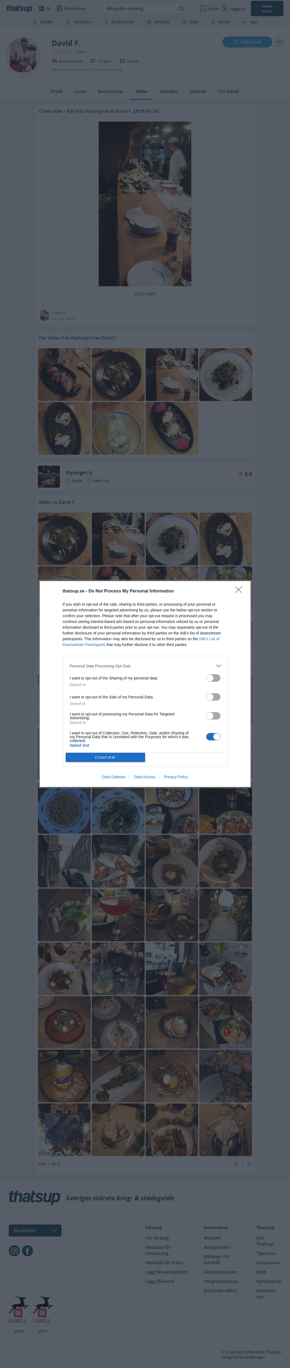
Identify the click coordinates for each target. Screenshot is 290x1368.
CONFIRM (105, 757)
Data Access (144, 777)
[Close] (240, 591)
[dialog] (145, 684)
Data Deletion (114, 777)
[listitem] (145, 666)
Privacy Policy (176, 777)
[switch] (213, 678)
